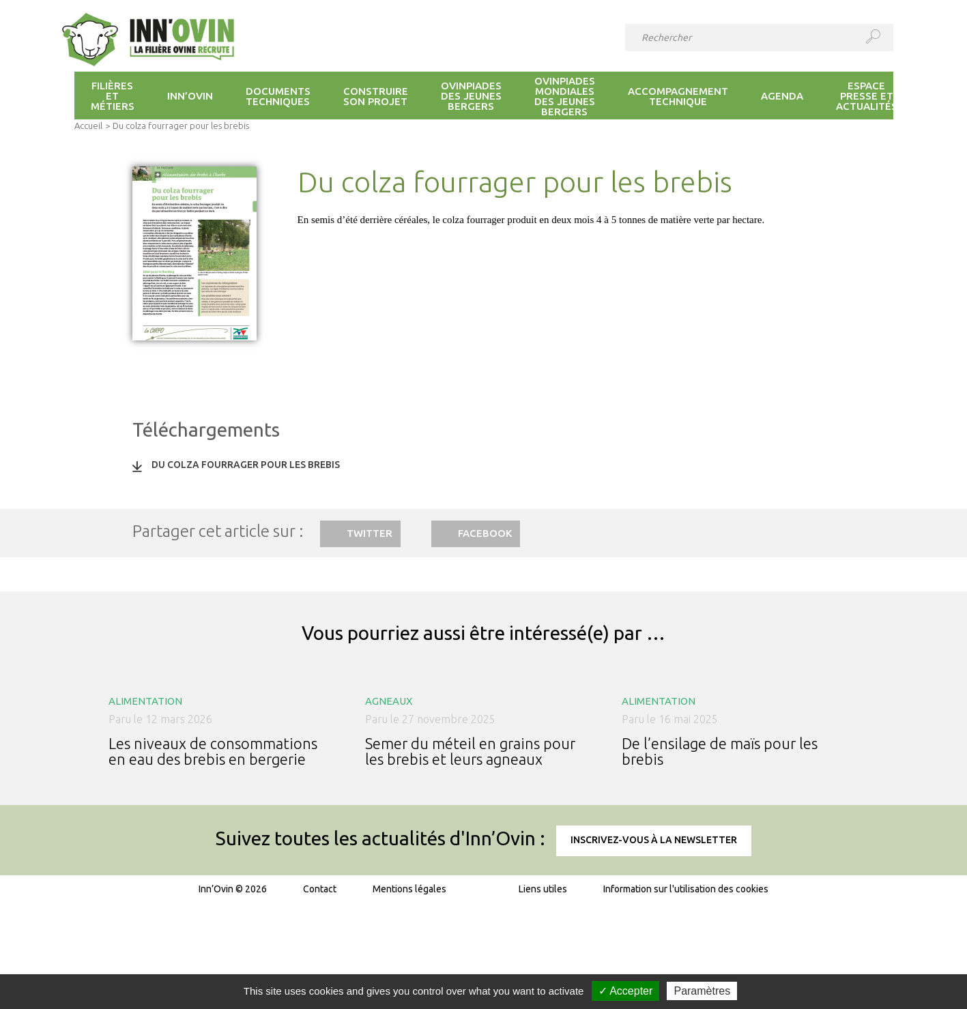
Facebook (485, 533)
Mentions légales (409, 888)
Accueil (88, 125)
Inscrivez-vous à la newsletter (654, 839)
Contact (319, 888)
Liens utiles (543, 888)
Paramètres (702, 991)
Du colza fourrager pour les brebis (245, 464)
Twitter (369, 533)
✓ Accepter (625, 991)
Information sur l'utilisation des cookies (685, 888)
